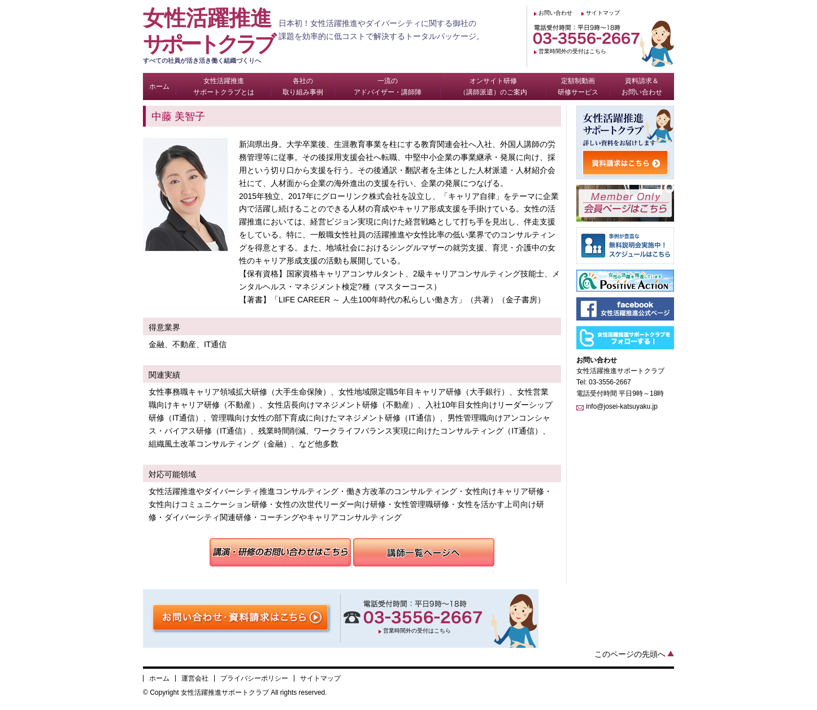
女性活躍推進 (211, 35)
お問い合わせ (555, 13)
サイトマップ (603, 13)
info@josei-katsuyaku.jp (622, 406)
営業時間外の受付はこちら (572, 51)
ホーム (159, 678)
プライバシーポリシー (254, 678)
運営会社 (194, 678)
